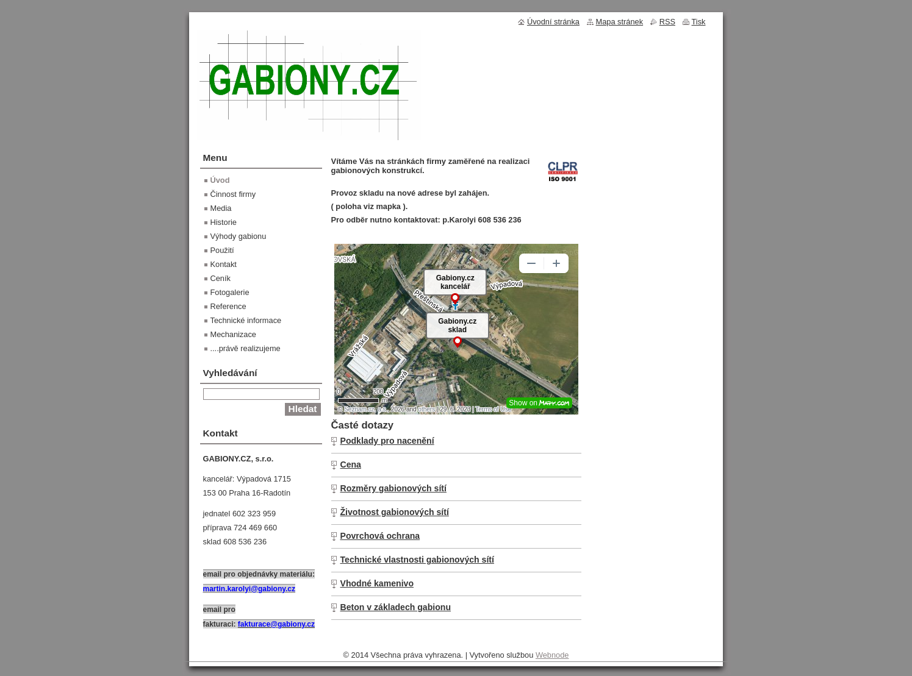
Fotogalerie (230, 292)
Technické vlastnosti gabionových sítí (417, 559)
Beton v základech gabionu (395, 607)
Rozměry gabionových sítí (393, 488)
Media (221, 208)
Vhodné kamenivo (377, 583)
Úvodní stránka (553, 21)
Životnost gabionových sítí (394, 512)
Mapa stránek (620, 21)
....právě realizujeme (245, 348)
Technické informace (246, 320)
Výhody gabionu (238, 236)
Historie (223, 222)
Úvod (220, 180)
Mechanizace (233, 334)
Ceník (220, 278)
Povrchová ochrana (380, 536)
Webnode (552, 655)
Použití (222, 250)
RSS (667, 21)
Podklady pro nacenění (387, 441)
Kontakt (223, 264)
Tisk (699, 21)
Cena (350, 464)
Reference (228, 306)
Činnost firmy (233, 194)
